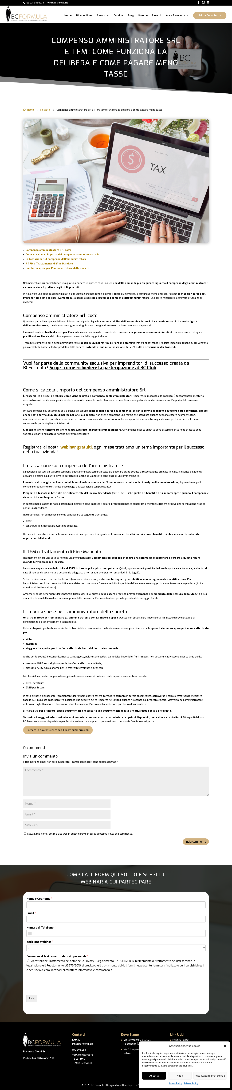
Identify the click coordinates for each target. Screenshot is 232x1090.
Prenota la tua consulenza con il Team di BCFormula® (58, 730)
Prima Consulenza (209, 15)
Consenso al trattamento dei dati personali (57, 956)
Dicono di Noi (84, 15)
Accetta (154, 1075)
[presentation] (52, 989)
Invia (31, 998)
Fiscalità (45, 110)
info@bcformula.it (82, 1044)
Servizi (101, 15)
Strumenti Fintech (150, 15)
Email (31, 913)
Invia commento (196, 841)
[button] (225, 1046)
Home (68, 15)
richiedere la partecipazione (105, 368)
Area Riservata (175, 15)
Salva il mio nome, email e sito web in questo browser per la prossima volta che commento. (80, 833)
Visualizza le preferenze (210, 1075)
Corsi (116, 15)
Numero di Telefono (41, 927)
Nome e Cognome (39, 899)
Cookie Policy (175, 1083)
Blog (131, 15)
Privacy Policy (191, 1083)
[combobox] (31, 933)
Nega (180, 1075)
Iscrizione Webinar (39, 942)
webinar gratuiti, (76, 447)
